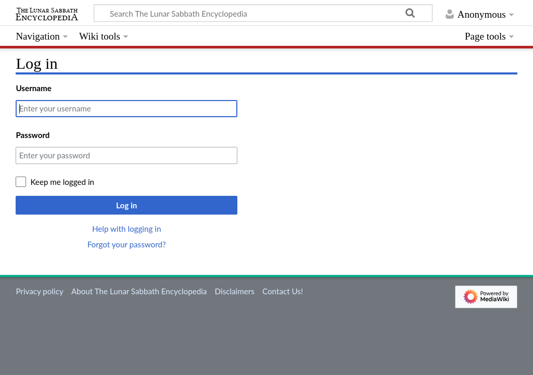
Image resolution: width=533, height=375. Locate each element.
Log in (126, 205)
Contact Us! (282, 291)
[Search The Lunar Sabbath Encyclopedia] (263, 13)
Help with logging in (126, 228)
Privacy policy (39, 291)
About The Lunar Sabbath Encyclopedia (139, 291)
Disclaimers (235, 291)
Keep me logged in (62, 181)
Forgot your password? (126, 244)
